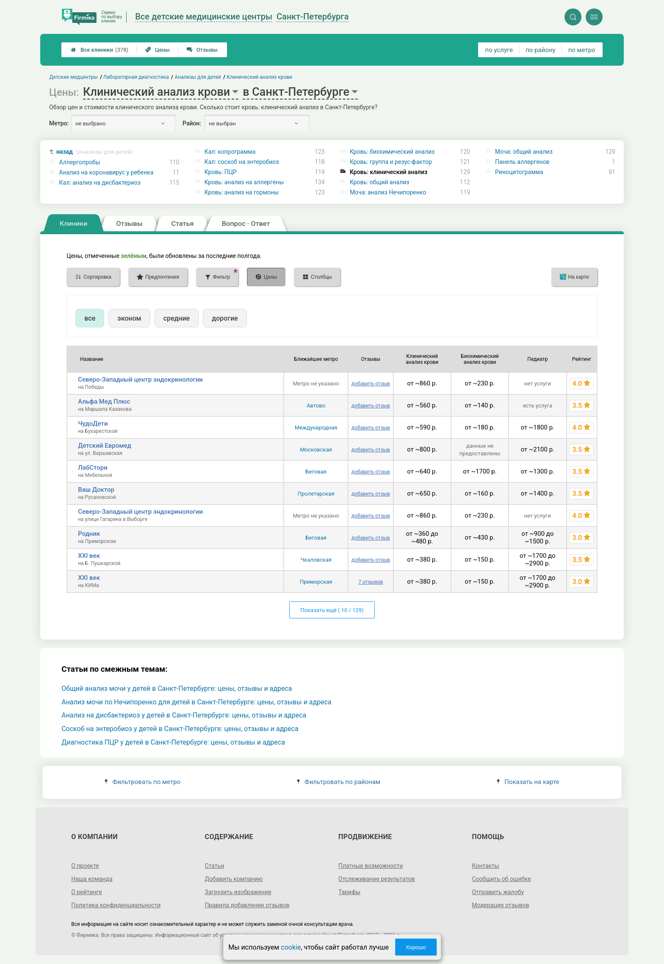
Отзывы (202, 50)
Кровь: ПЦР (221, 172)
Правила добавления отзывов (247, 905)
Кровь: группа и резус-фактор (391, 162)
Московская (316, 449)
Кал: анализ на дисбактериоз (100, 183)
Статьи (214, 865)
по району (540, 50)
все (89, 318)
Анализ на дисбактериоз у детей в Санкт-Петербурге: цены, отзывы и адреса (183, 715)
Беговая (315, 471)
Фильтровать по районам (338, 782)
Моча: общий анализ (524, 152)
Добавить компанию (234, 878)
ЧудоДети (93, 423)
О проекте (85, 865)
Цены (157, 50)
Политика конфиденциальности (115, 905)
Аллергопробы (79, 162)
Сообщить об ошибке (501, 878)
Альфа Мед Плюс (104, 401)
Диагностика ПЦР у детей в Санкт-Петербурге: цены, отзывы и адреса (173, 742)
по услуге (499, 50)
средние (176, 318)
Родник (89, 533)
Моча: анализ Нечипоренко (388, 192)
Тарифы (349, 892)
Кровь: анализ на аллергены (244, 182)
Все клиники (99, 50)
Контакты (485, 865)
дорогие (225, 318)
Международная (316, 427)
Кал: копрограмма (230, 152)
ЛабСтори (93, 467)
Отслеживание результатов (376, 878)
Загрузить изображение (238, 892)
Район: (192, 123)
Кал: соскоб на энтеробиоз (242, 162)
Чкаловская (315, 560)
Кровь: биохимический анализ (392, 152)
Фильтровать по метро (142, 782)
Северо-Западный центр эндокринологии (140, 379)
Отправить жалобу (498, 892)
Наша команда (92, 878)
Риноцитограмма (519, 172)
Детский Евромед (104, 445)
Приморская (316, 582)
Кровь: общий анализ (379, 182)
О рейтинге (86, 892)
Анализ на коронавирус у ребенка (106, 172)
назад (94, 152)
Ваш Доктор (96, 489)
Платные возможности (370, 865)
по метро (581, 50)
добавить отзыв (370, 384)
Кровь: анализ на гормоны (242, 192)
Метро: (59, 123)
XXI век (89, 556)
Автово (316, 405)
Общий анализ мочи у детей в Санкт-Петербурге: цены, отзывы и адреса (176, 688)
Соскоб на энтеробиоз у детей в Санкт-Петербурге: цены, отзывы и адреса (180, 729)
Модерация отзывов (500, 905)
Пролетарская (316, 493)
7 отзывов (370, 582)
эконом (129, 318)
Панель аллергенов (522, 162)
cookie (291, 947)
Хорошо (416, 947)
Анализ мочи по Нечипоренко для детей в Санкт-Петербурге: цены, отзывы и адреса (196, 702)
